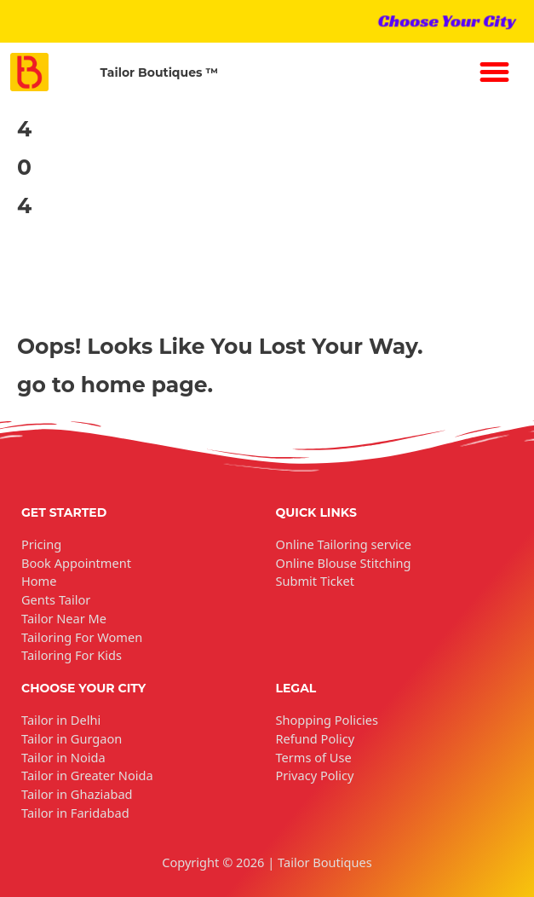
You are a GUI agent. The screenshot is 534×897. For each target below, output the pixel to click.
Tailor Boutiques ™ (159, 72)
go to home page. (115, 384)
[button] (495, 72)
